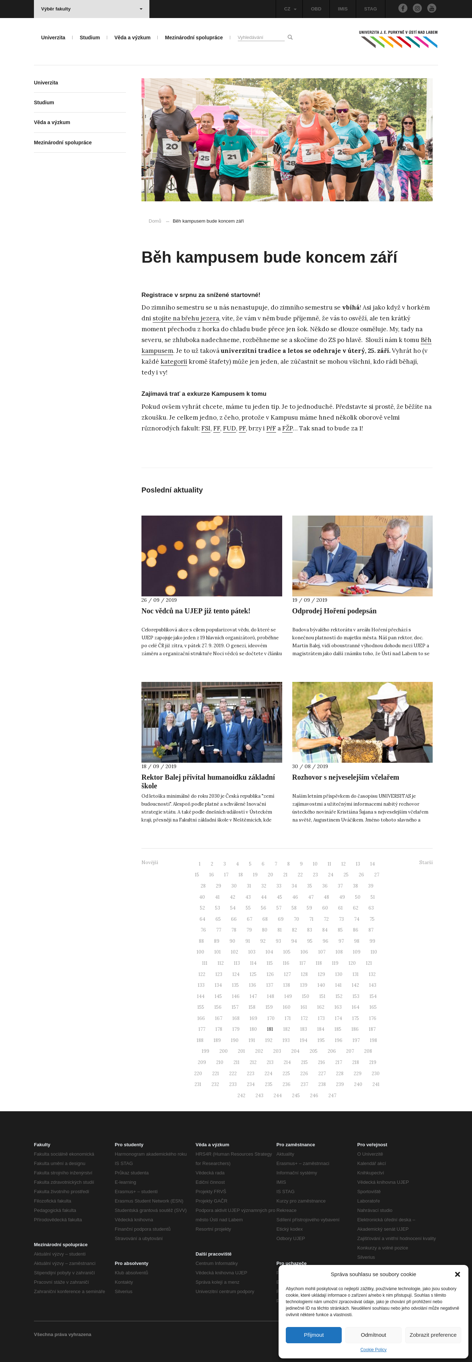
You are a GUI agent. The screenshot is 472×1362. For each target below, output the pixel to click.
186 (355, 1029)
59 (309, 908)
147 (253, 996)
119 (335, 963)
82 (294, 930)
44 (264, 897)
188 (200, 1040)
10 (315, 864)
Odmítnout (373, 1335)
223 (250, 1073)
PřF (271, 428)
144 (201, 996)
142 (355, 985)
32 (263, 886)
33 (278, 886)
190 (235, 1040)
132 (372, 974)
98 (356, 941)
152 (339, 996)
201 (241, 1051)
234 (251, 1084)
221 (215, 1073)
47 (311, 897)
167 (218, 1018)
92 (263, 941)
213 (270, 1062)
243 (259, 1095)
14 (372, 864)
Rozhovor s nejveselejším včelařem (345, 777)
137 (269, 985)
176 (372, 1018)
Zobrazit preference (433, 1335)
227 (322, 1073)
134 (218, 985)
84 (325, 930)
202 (259, 1051)
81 (279, 930)
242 (241, 1095)
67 (249, 919)
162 (320, 1007)
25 (346, 875)
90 (232, 941)
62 (355, 908)
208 (368, 1051)
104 (269, 952)
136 (252, 985)
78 (233, 930)
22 (300, 875)
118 (319, 963)
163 (338, 1007)
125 (253, 974)
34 (294, 886)
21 (285, 875)
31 (249, 886)
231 (198, 1084)
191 (252, 1040)
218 (355, 1062)
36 (325, 886)
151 (322, 996)
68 (265, 919)
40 (202, 897)
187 (372, 1029)
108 (339, 952)
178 (218, 1029)
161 (304, 1007)
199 (205, 1051)
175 (355, 1018)
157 (235, 1007)
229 (358, 1073)
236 (286, 1084)
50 (357, 897)
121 (369, 963)
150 (305, 996)
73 (341, 919)
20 (270, 875)
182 (286, 1029)
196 (338, 1040)
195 (321, 1040)
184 (320, 1029)
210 (219, 1062)
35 (309, 886)
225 (286, 1073)
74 (356, 919)
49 (342, 897)
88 (201, 941)
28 (203, 886)
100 (200, 952)
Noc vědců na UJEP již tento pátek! (195, 611)
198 (373, 1040)
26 (361, 875)
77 (218, 930)
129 (321, 974)
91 (247, 941)
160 (286, 1007)
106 (304, 952)
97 (341, 941)
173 (321, 1018)
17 (226, 875)
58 (294, 908)
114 (253, 963)
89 (216, 941)
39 (370, 886)
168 (236, 1018)
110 (374, 952)
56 (263, 908)
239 (340, 1084)
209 (202, 1062)
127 (287, 974)
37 (340, 886)
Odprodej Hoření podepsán (334, 611)
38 (355, 886)
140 (321, 985)
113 (237, 963)
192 (268, 1040)
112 (221, 963)
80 (264, 930)
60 (325, 908)
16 (211, 875)
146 (236, 996)
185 (338, 1029)
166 (201, 1018)
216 (321, 1062)
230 (376, 1073)
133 (201, 985)
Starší (426, 862)
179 (236, 1029)
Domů (155, 221)
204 (295, 1051)
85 (340, 930)
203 (277, 1051)
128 (304, 974)
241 (376, 1084)
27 (376, 875)
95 (310, 941)
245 (296, 1095)
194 (303, 1040)
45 (279, 897)
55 (248, 908)
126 (270, 974)
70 (296, 919)
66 (234, 919)
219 (372, 1062)
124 (236, 974)
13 (358, 864)
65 (218, 919)
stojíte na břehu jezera (186, 318)
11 (329, 864)
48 (326, 897)
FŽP (287, 428)
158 (252, 1007)
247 (332, 1095)
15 (197, 875)
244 (278, 1095)
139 (303, 985)
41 (217, 897)
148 (270, 996)
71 (311, 919)
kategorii (174, 361)
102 (234, 952)
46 (295, 897)
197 (356, 1040)
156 (218, 1007)
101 (217, 952)
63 (371, 908)
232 (215, 1084)
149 (288, 996)
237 (304, 1084)
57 (278, 908)
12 (343, 864)
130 (338, 974)
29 (218, 886)
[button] (457, 1274)
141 (338, 985)
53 (217, 908)
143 (372, 985)
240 (358, 1084)
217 (338, 1062)
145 (218, 996)
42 (232, 897)
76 (203, 930)
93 (278, 941)
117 (303, 963)
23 (315, 875)
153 (356, 996)
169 (253, 1018)
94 (294, 941)
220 (198, 1073)
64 (202, 919)
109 (356, 952)
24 (330, 875)
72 (326, 919)
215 (304, 1062)
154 (373, 996)
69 (281, 919)
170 (271, 1018)
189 (217, 1040)
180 (253, 1029)
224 (268, 1073)
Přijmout (314, 1335)
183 (303, 1029)
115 (270, 963)
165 (373, 1007)
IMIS (343, 9)
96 (325, 941)
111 (204, 963)
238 (322, 1084)
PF (242, 428)
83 (309, 930)
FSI (205, 428)
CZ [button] (290, 9)
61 (340, 908)
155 (200, 1007)
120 (352, 963)
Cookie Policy (373, 1349)
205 (314, 1051)
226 (304, 1073)
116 (286, 963)
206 (332, 1051)
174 (338, 1018)
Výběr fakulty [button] (92, 9)
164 (355, 1007)
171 (288, 1018)
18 (241, 875)
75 (372, 919)
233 (233, 1084)
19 (255, 875)
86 (355, 930)
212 (253, 1062)
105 (286, 952)
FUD (229, 428)
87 (370, 930)
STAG (370, 9)
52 (202, 908)
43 (248, 897)
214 (287, 1062)
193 (286, 1040)
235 (268, 1084)
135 (235, 985)
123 (218, 974)
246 (314, 1095)
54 (233, 908)
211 (236, 1062)
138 (286, 985)
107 (321, 952)
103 (251, 952)
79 (249, 930)
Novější (149, 862)
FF (216, 428)
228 (340, 1073)
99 (372, 941)
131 (356, 974)
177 (201, 1029)
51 (373, 897)
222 (233, 1073)
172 (304, 1018)
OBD (316, 9)
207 (350, 1051)
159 (269, 1007)
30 (234, 886)
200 (223, 1051)
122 (201, 974)
